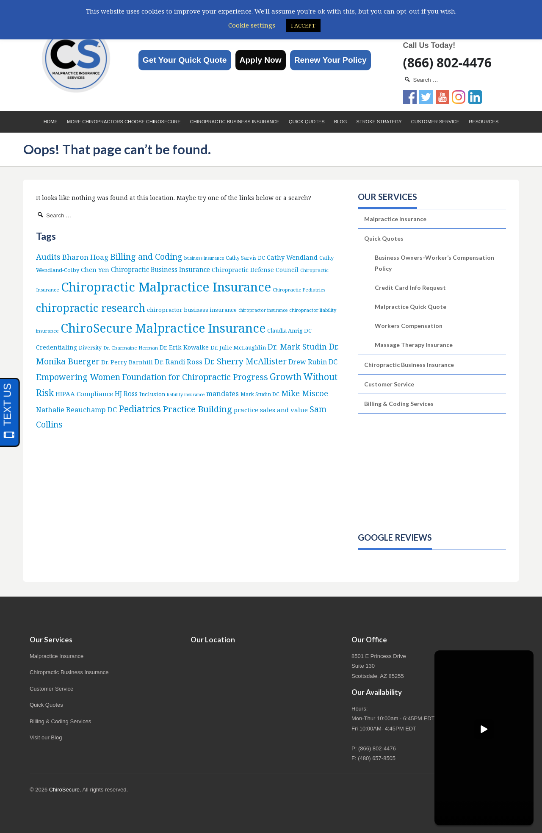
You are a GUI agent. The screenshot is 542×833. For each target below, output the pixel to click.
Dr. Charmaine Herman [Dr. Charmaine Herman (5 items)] (130, 347)
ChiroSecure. (65, 789)
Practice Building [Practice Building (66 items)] (197, 409)
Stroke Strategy (379, 121)
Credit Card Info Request (410, 287)
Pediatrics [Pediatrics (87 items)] (140, 409)
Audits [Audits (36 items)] (48, 256)
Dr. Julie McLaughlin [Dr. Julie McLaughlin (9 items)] (238, 347)
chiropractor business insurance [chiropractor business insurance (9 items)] (192, 310)
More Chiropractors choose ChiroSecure (124, 121)
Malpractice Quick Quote (410, 306)
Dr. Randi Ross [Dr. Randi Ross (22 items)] (178, 362)
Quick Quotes (307, 121)
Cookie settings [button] (251, 25)
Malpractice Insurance (395, 218)
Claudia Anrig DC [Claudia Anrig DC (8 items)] (289, 330)
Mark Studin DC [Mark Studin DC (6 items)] (260, 394)
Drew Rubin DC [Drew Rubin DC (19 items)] (312, 362)
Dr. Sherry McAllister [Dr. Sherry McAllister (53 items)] (245, 361)
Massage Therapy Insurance (414, 344)
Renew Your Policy (330, 60)
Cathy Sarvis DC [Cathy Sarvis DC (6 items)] (245, 257)
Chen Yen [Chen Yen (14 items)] (95, 269)
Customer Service (435, 121)
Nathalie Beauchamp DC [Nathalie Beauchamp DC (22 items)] (76, 409)
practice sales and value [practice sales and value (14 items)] (271, 409)
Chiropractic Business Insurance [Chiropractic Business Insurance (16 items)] (160, 269)
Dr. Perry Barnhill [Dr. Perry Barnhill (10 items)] (127, 362)
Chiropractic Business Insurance (234, 121)
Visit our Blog (46, 737)
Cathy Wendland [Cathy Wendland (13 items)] (292, 257)
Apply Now (261, 60)
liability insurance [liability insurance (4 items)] (186, 394)
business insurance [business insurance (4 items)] (204, 258)
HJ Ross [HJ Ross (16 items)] (126, 393)
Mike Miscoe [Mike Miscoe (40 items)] (304, 393)
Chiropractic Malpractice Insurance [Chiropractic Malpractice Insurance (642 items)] (166, 286)
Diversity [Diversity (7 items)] (90, 347)
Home (51, 121)
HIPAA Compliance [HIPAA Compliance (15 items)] (84, 393)
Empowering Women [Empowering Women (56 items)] (78, 377)
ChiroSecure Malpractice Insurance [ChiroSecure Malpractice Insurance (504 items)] (163, 328)
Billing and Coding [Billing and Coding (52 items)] (146, 256)
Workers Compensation (408, 325)
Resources (483, 121)
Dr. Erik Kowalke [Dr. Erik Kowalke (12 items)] (184, 347)
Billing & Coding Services (399, 403)
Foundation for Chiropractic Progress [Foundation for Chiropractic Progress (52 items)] (195, 377)
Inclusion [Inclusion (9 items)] (152, 394)
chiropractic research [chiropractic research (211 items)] (90, 307)
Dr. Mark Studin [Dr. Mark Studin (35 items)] (297, 346)
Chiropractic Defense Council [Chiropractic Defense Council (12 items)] (255, 270)
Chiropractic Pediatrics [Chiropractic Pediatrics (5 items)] (299, 289)
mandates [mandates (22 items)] (222, 393)
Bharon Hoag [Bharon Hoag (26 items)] (85, 257)
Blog (340, 121)
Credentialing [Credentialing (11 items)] (56, 347)
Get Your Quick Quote (185, 60)
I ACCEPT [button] (303, 25)
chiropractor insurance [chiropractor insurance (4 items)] (263, 310)
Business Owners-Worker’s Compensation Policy (434, 263)
